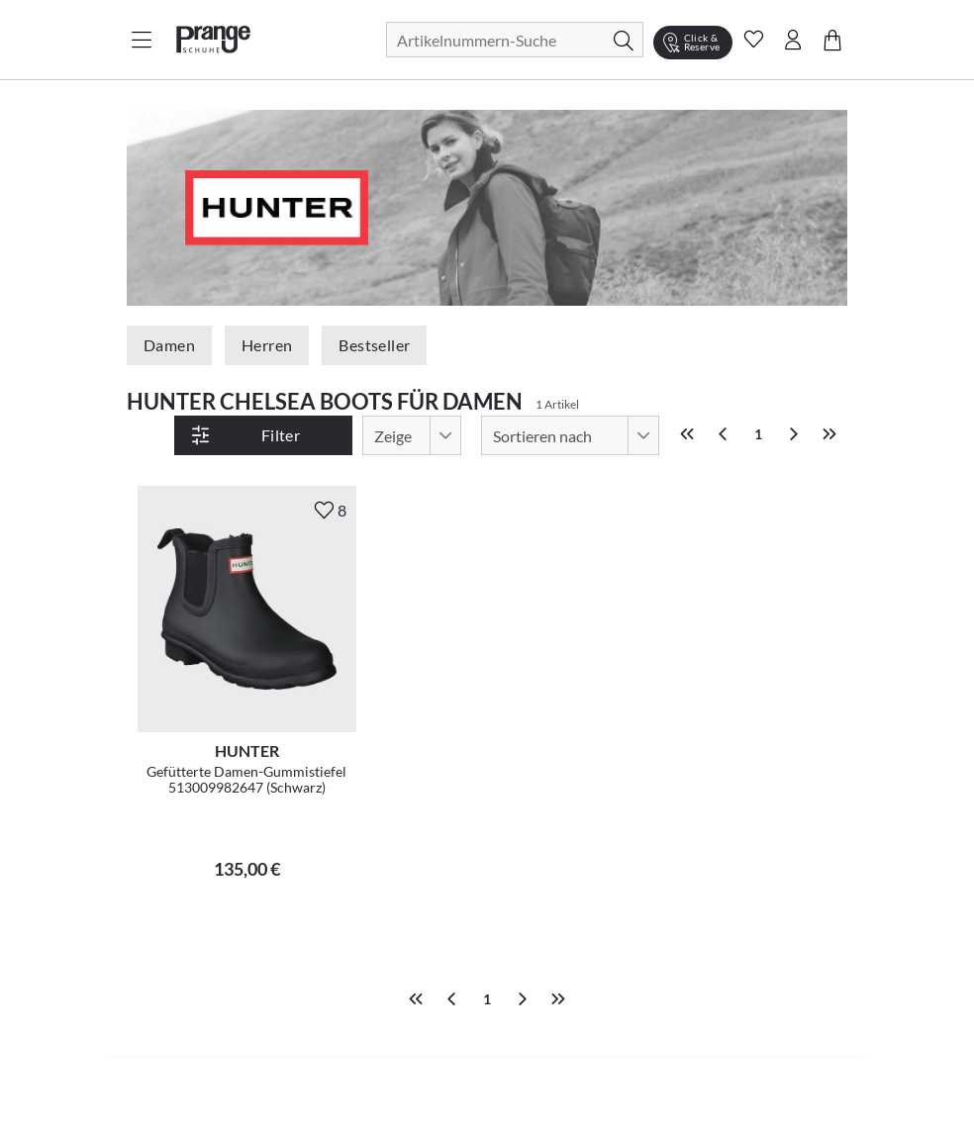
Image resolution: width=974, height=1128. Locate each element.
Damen (169, 344)
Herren (267, 344)
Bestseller (374, 344)
